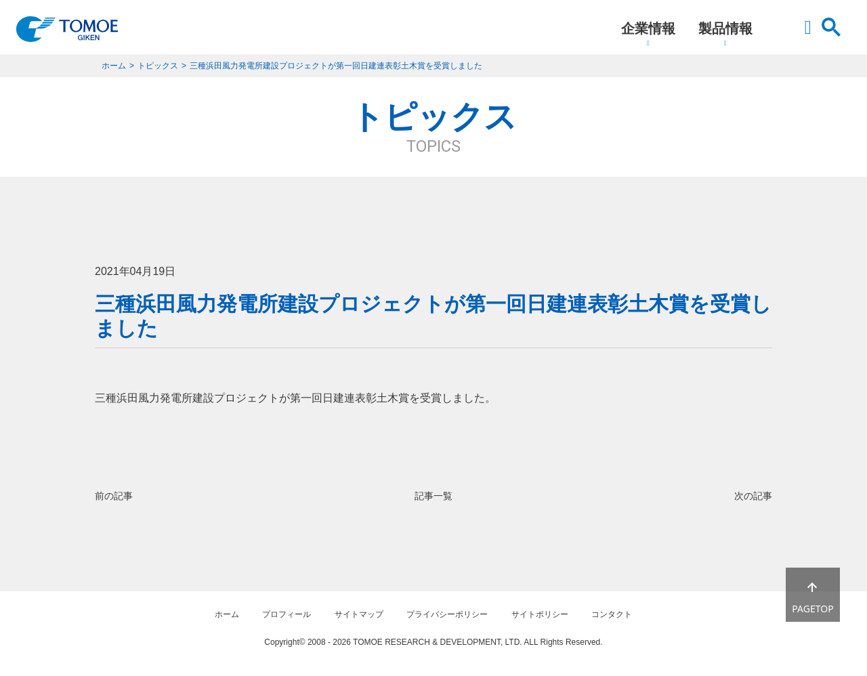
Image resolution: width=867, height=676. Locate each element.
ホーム (114, 65)
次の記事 (753, 495)
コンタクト (611, 614)
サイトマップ (359, 614)
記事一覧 (433, 495)
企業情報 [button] (648, 28)
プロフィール (286, 614)
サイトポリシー (539, 614)
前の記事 (114, 495)
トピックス (158, 65)
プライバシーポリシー (447, 614)
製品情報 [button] (725, 28)
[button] (808, 34)
